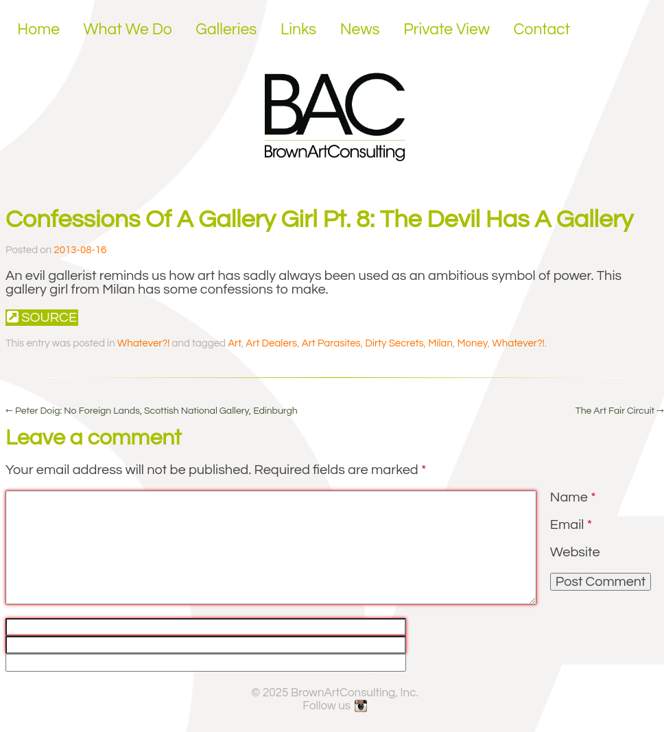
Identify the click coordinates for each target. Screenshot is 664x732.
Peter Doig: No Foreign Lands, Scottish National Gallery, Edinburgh (151, 411)
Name (573, 497)
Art (234, 343)
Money (472, 343)
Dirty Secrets (394, 343)
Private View (446, 29)
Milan (440, 343)
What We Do (128, 29)
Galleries (226, 29)
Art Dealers (271, 343)
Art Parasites (331, 343)
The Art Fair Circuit (620, 411)
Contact (542, 29)
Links (298, 29)
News (360, 29)
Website (575, 552)
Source (42, 317)
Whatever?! (143, 343)
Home (38, 29)
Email (571, 525)
